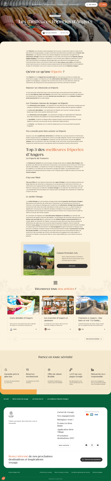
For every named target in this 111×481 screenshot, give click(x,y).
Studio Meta (58, 479)
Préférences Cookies (46, 472)
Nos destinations (37, 4)
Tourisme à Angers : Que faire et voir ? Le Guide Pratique (90, 319)
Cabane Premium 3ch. (67, 253)
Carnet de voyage (65, 412)
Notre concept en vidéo (62, 472)
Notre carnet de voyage (20, 399)
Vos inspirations (62, 4)
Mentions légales (97, 472)
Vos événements (74, 4)
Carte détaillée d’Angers (21, 318)
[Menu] (103, 4)
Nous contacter (64, 445)
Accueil (6, 399)
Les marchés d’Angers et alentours (56, 319)
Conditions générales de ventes (80, 472)
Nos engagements (66, 416)
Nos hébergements (50, 4)
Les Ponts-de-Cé (37, 399)
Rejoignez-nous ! (65, 420)
